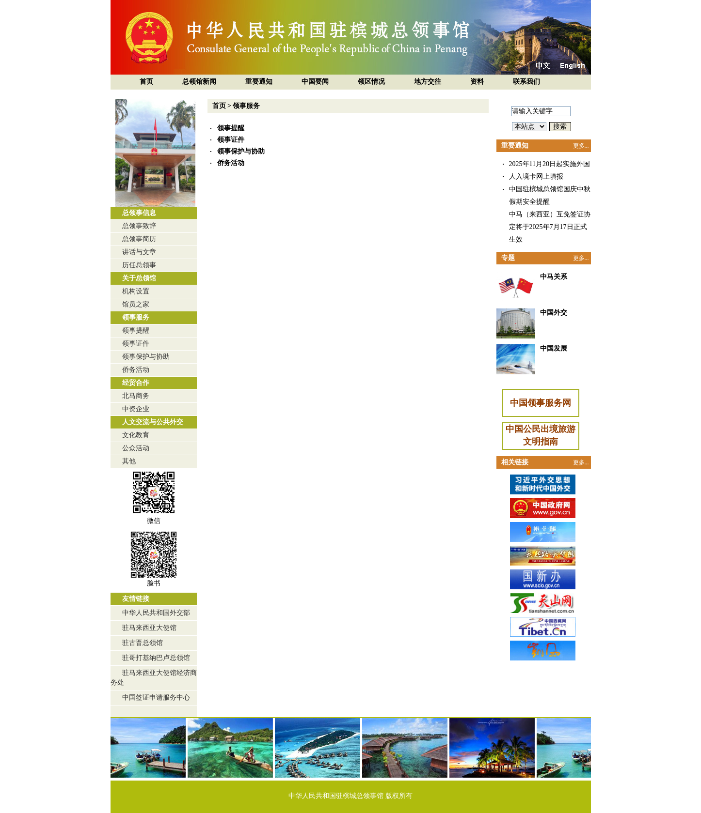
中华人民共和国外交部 (156, 612)
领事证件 (135, 343)
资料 (477, 81)
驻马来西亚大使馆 (149, 627)
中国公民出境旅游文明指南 (540, 435)
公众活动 (135, 448)
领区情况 (371, 81)
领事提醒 (135, 330)
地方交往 (427, 81)
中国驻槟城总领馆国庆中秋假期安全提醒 (549, 195)
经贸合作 (135, 382)
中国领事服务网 (540, 403)
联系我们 (526, 81)
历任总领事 (139, 265)
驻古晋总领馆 (142, 642)
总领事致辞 (139, 226)
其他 (129, 461)
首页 (146, 81)
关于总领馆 (139, 278)
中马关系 (553, 276)
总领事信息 (139, 212)
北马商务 (135, 395)
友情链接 (135, 598)
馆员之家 (135, 304)
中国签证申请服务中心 (156, 697)
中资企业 (135, 409)
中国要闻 (315, 81)
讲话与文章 (139, 252)
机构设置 (135, 291)
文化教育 (135, 435)
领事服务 (135, 317)
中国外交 (553, 312)
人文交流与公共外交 (152, 422)
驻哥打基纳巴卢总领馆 (156, 657)
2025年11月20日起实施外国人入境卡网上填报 (549, 170)
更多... (581, 145)
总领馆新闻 (199, 81)
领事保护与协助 (146, 356)
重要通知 (258, 81)
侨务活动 (135, 369)
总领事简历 (139, 239)
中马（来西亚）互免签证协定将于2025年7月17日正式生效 (549, 227)
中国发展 (553, 348)
